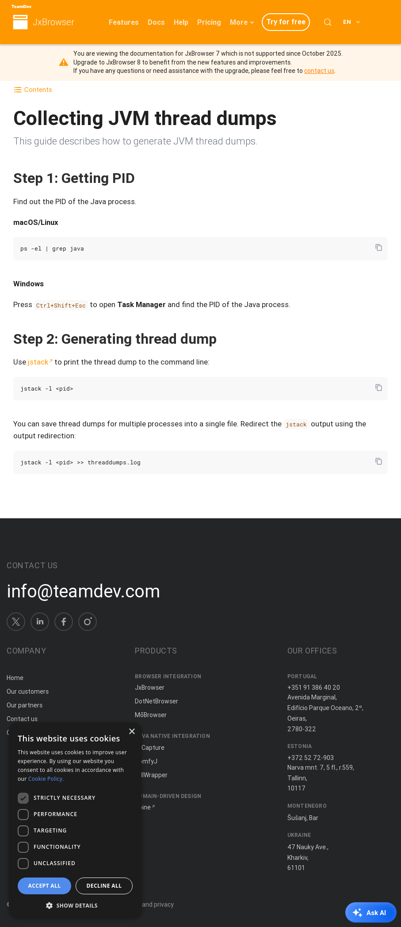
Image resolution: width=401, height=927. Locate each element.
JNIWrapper (151, 775)
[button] (75, 904)
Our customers (28, 691)
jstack (38, 362)
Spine (143, 807)
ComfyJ (146, 761)
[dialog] (75, 820)
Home (15, 678)
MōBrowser (151, 715)
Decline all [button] (104, 885)
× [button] (131, 732)
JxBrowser (53, 22)
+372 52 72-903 (310, 758)
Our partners (24, 705)
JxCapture (149, 748)
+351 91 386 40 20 (313, 687)
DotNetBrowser (156, 701)
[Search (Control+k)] (327, 22)
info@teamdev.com (83, 591)
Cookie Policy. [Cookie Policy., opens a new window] (46, 779)
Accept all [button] (44, 885)
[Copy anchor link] (144, 177)
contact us (319, 71)
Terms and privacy (148, 904)
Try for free (286, 21)
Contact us (22, 719)
